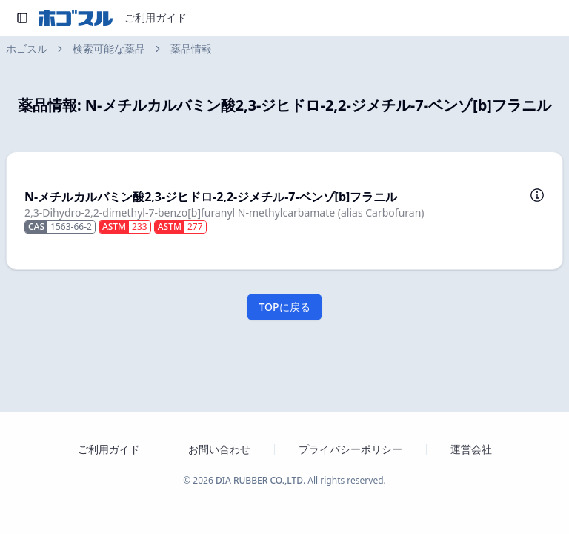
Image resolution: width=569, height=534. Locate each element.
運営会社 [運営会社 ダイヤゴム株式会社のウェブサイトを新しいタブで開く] (471, 449)
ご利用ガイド (155, 17)
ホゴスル (26, 49)
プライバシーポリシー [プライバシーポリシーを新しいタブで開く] (350, 449)
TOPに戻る (284, 307)
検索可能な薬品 (109, 49)
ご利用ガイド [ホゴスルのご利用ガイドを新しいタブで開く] (109, 449)
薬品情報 (191, 49)
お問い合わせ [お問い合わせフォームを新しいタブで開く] (219, 449)
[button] (284, 211)
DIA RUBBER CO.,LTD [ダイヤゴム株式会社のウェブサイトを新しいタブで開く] (259, 480)
